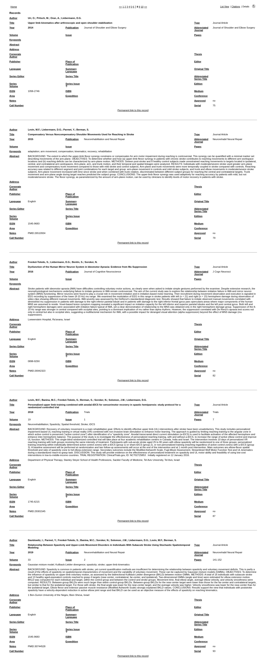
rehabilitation (105, 151)
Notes (12, 100)
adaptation (33, 151)
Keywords (15, 39)
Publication (72, 27)
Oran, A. (55, 18)
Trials (87, 412)
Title (11, 23)
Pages (197, 35)
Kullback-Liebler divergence (70, 564)
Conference (201, 96)
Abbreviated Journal (201, 29)
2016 (30, 271)
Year (12, 27)
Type (197, 23)
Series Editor (16, 76)
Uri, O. (31, 18)
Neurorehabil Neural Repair (227, 139)
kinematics (80, 151)
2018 (30, 412)
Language (15, 69)
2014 (30, 27)
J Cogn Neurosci (222, 271)
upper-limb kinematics (118, 564)
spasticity (92, 564)
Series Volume (13, 85)
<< (120, 6)
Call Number (16, 105)
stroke (101, 564)
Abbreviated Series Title (201, 77)
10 (142, 6)
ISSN (12, 91)
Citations (235, 6)
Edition (198, 83)
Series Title (72, 76)
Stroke (84, 424)
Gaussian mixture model (41, 564)
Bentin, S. (77, 262)
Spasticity (55, 424)
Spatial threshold (70, 424)
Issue (69, 35)
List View (224, 6)
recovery (92, 151)
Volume (13, 35)
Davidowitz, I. (35, 540)
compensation (65, 151)
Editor (197, 61)
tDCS (92, 424)
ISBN (68, 91)
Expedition (72, 96)
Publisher (14, 61)
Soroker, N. (91, 262)
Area (12, 96)
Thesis (198, 54)
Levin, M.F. (34, 129)
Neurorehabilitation (38, 424)
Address (14, 49)
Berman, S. (82, 129)
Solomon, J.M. (117, 400)
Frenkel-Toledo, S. (38, 262)
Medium (198, 91)
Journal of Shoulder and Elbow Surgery (105, 27)
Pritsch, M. (43, 18)
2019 (30, 552)
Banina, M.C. (49, 400)
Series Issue (73, 83)
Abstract (14, 44)
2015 (30, 139)
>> (145, 6)
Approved (200, 100)
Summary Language (71, 70)
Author (13, 18)
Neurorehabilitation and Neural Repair (104, 139)
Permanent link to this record (133, 110)
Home (13, 6)
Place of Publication (72, 62)
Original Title (201, 69)
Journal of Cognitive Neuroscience (102, 271)
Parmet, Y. (69, 129)
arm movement (49, 151)
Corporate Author (15, 55)
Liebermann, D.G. (71, 18)
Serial (197, 105)
